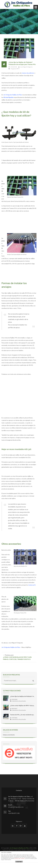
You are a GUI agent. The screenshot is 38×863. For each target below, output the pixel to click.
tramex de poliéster (28, 73)
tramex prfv (32, 585)
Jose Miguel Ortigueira (26, 67)
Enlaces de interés (9, 735)
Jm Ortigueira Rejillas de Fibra (12, 95)
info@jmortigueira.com (16, 807)
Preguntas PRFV (15, 68)
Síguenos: (19, 821)
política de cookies (20, 858)
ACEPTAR (19, 861)
